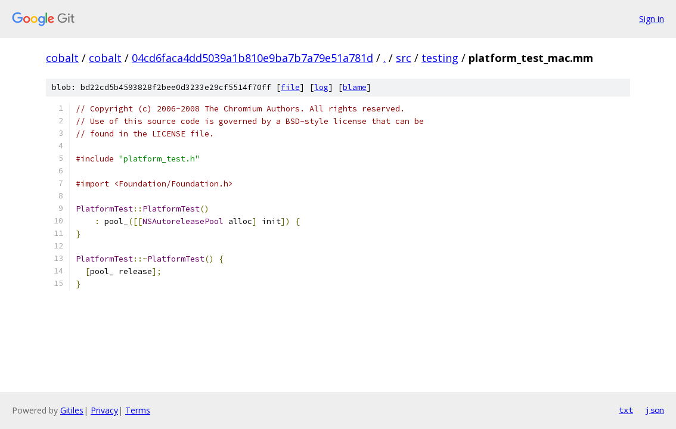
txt (626, 410)
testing (439, 58)
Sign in (651, 18)
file (290, 87)
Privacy (104, 410)
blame (355, 87)
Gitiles (71, 410)
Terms (137, 410)
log (321, 87)
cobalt (62, 58)
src (403, 58)
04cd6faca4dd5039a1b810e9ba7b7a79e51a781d (252, 58)
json (654, 410)
